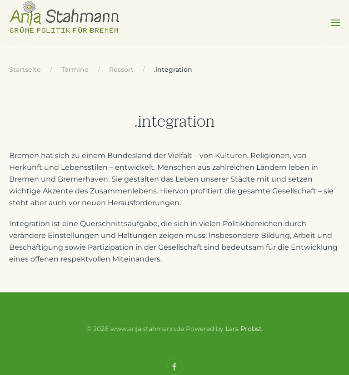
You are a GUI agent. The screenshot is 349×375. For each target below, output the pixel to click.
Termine (75, 69)
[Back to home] (65, 22)
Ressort (121, 69)
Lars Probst (243, 329)
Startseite (25, 69)
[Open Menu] (335, 23)
